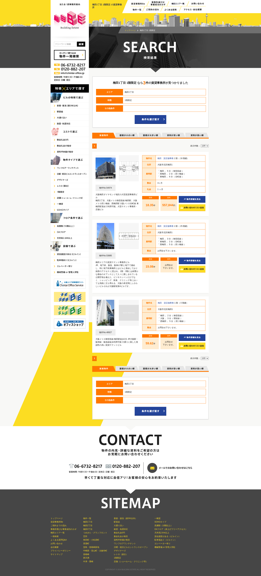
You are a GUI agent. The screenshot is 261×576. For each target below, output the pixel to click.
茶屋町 (86, 543)
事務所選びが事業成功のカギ (64, 529)
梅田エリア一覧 (58, 533)
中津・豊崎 (88, 561)
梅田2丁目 (87, 525)
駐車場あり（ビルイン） (165, 540)
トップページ (130, 30)
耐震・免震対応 (121, 529)
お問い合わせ (57, 543)
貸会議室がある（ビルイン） (167, 536)
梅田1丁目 (87, 522)
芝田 (85, 536)
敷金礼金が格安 (121, 536)
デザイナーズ (120, 551)
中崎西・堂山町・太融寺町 (95, 551)
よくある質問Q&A (59, 540)
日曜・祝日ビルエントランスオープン (131, 547)
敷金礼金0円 (119, 533)
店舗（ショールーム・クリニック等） (131, 561)
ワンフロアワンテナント (125, 543)
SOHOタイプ (160, 522)
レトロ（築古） (121, 554)
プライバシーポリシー (61, 551)
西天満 (86, 558)
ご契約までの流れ (59, 525)
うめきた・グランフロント (95, 533)
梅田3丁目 (87, 529)
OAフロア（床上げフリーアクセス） (170, 529)
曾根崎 (86, 554)
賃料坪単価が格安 (122, 540)
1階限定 (117, 558)
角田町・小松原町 (91, 540)
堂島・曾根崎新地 (91, 547)
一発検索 (55, 536)
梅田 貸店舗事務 (165, 158)
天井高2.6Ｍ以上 (161, 533)
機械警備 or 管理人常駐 (164, 547)
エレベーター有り (162, 543)
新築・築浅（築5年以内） (125, 518)
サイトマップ (57, 554)
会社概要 (55, 547)
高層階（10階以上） (163, 525)
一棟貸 (157, 518)
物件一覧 (87, 518)
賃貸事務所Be (57, 522)
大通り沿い (119, 525)
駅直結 (117, 522)
